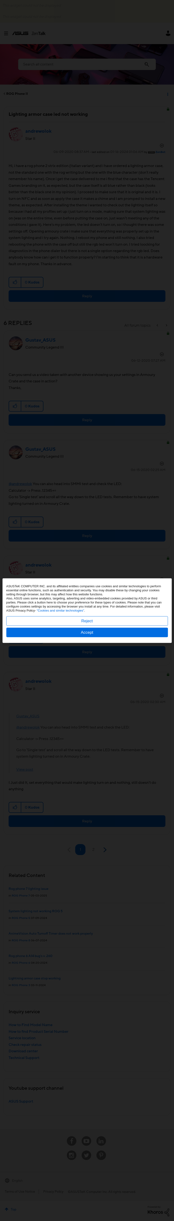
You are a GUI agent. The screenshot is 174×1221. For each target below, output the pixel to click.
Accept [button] (87, 632)
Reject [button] (87, 620)
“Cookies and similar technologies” (60, 610)
